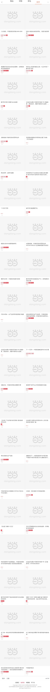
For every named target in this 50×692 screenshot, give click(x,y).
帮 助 (33, 682)
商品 (11, 1)
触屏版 (23, 682)
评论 (29, 1)
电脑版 (28, 682)
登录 (3, 678)
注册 (8, 678)
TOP (48, 678)
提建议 (17, 682)
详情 (20, 1)
